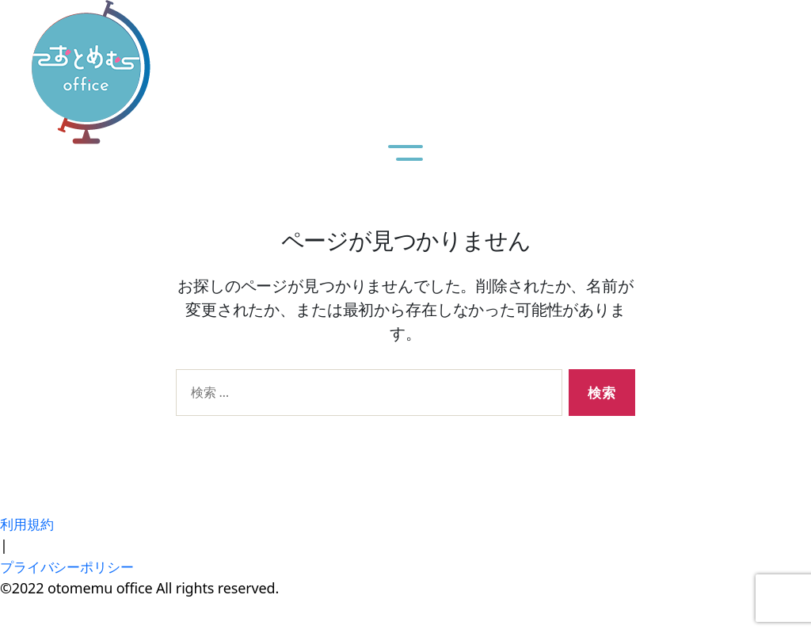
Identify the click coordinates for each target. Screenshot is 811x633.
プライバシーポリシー (71, 566)
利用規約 (28, 523)
